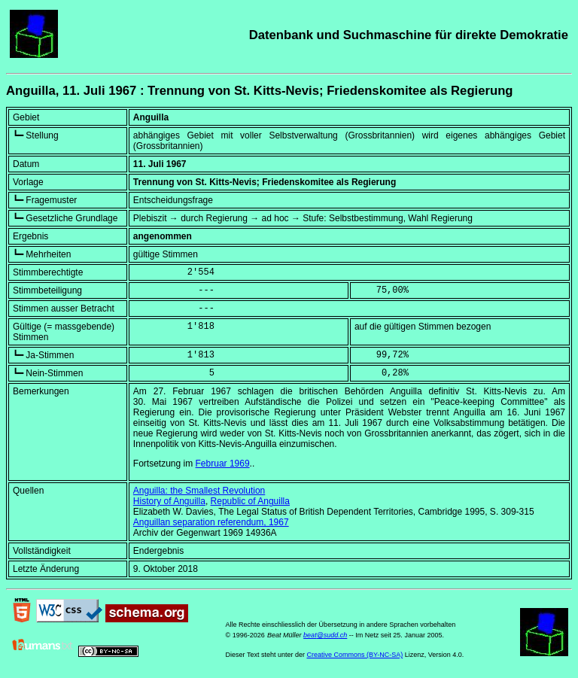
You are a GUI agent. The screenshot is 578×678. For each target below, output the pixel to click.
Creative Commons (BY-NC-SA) (354, 654)
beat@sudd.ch (325, 635)
